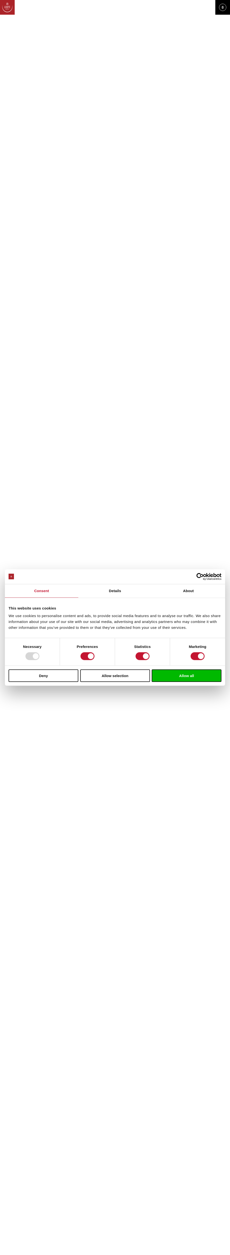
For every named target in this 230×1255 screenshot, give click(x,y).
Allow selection (115, 676)
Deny (43, 676)
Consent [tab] (41, 590)
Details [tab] (115, 590)
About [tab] (188, 590)
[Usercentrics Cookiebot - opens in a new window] (200, 576)
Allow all (186, 676)
